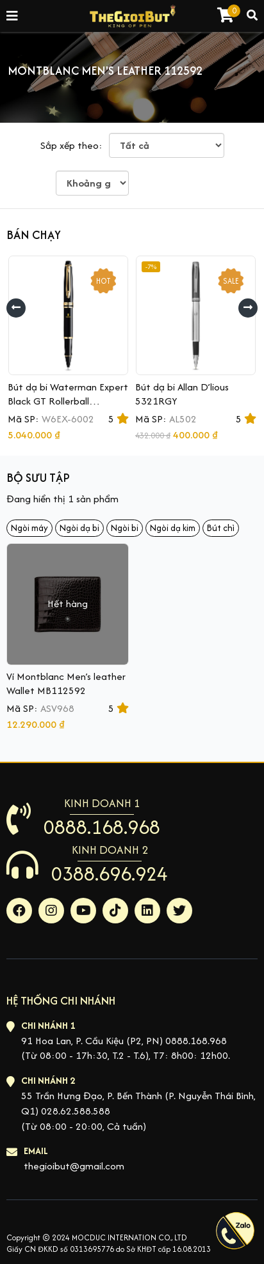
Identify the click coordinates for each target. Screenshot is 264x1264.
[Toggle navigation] (13, 16)
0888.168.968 (102, 827)
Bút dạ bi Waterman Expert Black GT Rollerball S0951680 (68, 401)
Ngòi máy (29, 527)
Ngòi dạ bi (79, 527)
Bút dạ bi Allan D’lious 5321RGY (182, 394)
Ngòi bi (124, 527)
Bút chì (221, 527)
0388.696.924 (109, 873)
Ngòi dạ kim (172, 527)
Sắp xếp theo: (71, 145)
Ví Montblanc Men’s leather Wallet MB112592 (66, 683)
